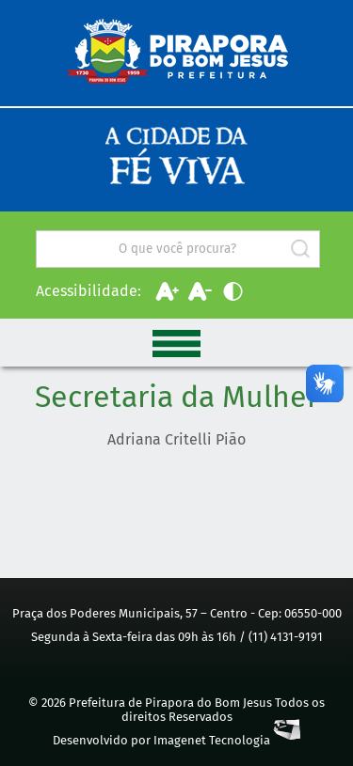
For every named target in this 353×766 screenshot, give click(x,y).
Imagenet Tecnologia (226, 740)
